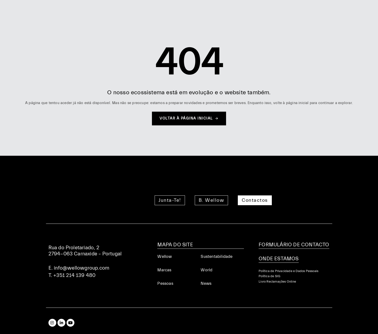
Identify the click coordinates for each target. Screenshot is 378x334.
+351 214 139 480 (74, 275)
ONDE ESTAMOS (278, 259)
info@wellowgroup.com (81, 268)
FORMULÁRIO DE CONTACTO (294, 245)
